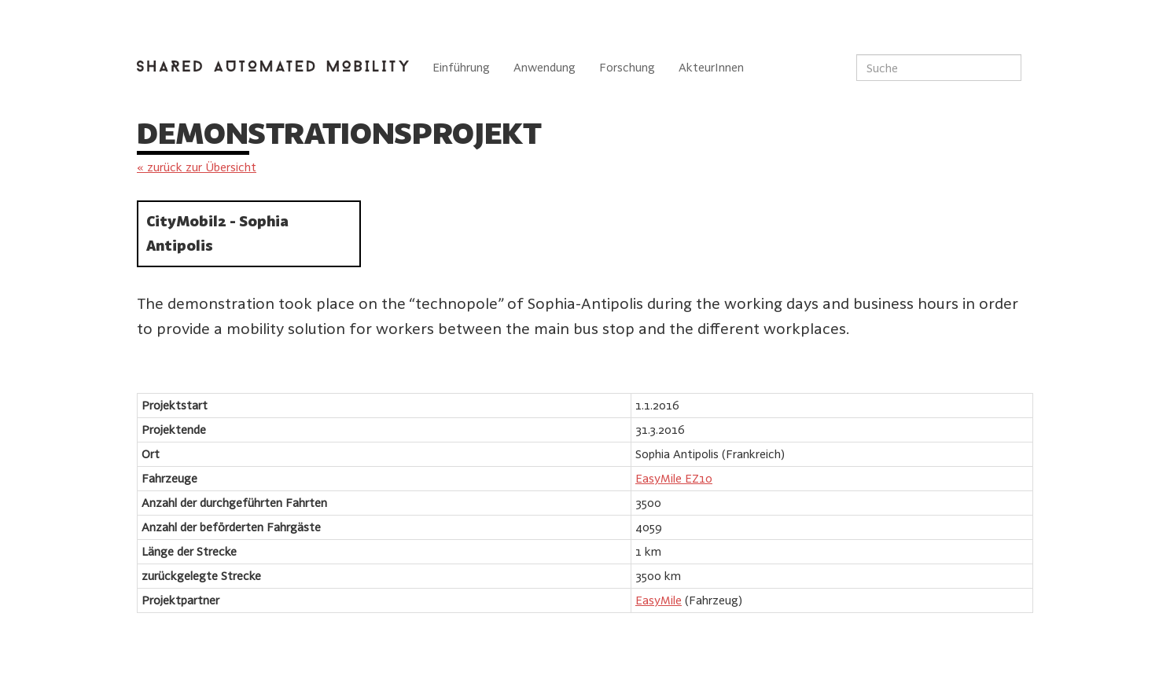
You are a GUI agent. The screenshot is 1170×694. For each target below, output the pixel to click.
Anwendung (544, 67)
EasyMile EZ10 (673, 478)
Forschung (627, 67)
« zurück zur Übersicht (196, 167)
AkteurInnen (711, 67)
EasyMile (658, 600)
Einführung (461, 67)
